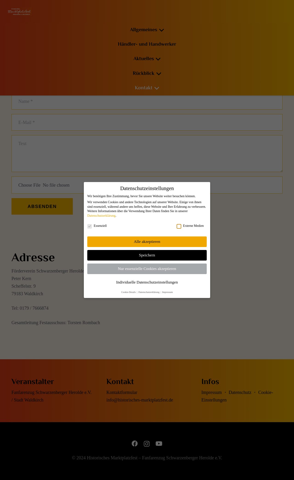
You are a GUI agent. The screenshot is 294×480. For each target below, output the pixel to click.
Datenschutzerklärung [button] (149, 292)
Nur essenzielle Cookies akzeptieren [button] (147, 268)
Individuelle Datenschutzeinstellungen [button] (147, 282)
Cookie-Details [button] (128, 292)
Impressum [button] (167, 292)
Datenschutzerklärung (101, 215)
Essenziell (97, 226)
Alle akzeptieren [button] (147, 241)
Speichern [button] (147, 255)
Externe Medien (190, 226)
